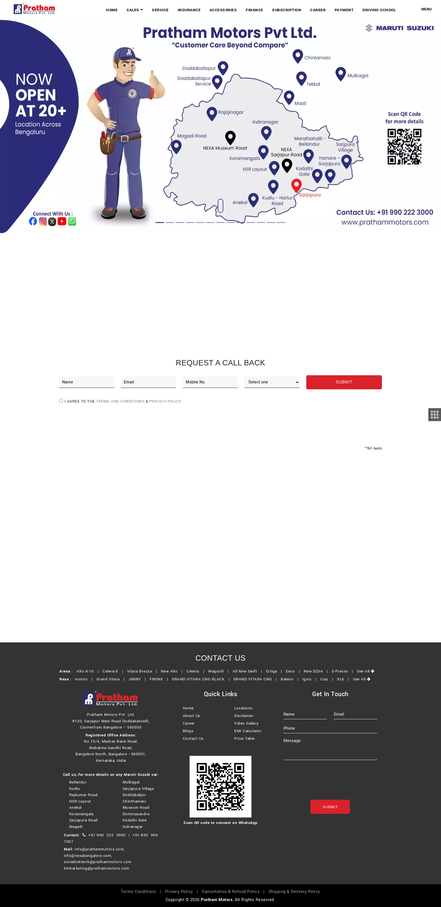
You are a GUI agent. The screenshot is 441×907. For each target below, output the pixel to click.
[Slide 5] (200, 222)
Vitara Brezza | (143, 677)
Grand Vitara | (111, 685)
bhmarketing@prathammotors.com (96, 874)
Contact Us (193, 746)
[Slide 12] (271, 222)
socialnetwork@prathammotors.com (98, 868)
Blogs (188, 738)
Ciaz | (328, 685)
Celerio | (196, 677)
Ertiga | (275, 677)
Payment (348, 9)
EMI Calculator (248, 738)
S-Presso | (344, 677)
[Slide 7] (220, 222)
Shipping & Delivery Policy (294, 898)
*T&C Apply (373, 449)
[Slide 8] (230, 222)
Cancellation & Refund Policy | (234, 898)
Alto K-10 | (89, 677)
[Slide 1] (160, 222)
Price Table (244, 746)
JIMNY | (138, 685)
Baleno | (291, 685)
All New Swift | (249, 677)
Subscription (295, 9)
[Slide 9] (241, 222)
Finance (266, 9)
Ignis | (310, 685)
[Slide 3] (180, 222)
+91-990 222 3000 (107, 841)
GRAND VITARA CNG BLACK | (202, 685)
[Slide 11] (261, 222)
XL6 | (344, 685)
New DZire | (317, 677)
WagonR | (219, 677)
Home (136, 9)
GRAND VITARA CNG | (256, 685)
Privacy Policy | (183, 898)
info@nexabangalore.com (87, 861)
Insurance (206, 9)
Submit (344, 383)
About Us (191, 723)
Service (180, 9)
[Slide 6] (210, 222)
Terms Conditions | (142, 898)
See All (366, 677)
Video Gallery (246, 731)
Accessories (237, 9)
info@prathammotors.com (99, 855)
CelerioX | (114, 677)
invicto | (85, 685)
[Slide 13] (281, 222)
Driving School (380, 9)
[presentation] (102, 423)
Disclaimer (243, 723)
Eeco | (294, 677)
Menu (426, 9)
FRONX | (160, 685)
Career (324, 9)
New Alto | (173, 677)
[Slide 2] (170, 222)
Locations (243, 715)
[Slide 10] (251, 222)
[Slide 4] (190, 222)
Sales (157, 9)
